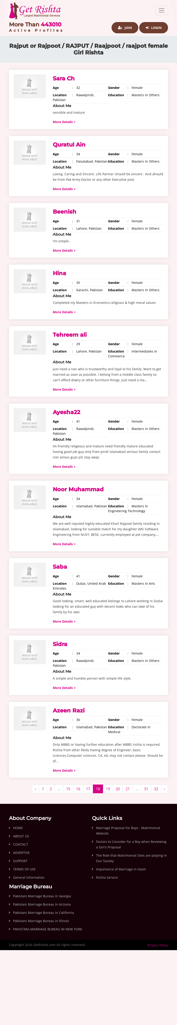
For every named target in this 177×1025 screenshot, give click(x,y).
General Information (28, 877)
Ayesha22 (66, 412)
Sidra (60, 644)
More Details (64, 122)
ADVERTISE (21, 852)
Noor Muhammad (78, 489)
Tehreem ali (70, 334)
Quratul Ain (69, 144)
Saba (60, 566)
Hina (59, 273)
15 (68, 788)
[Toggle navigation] (161, 10)
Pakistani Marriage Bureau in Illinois (41, 921)
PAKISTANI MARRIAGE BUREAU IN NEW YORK (47, 929)
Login (154, 27)
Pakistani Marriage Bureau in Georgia (42, 896)
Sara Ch (64, 78)
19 (108, 788)
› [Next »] (164, 788)
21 (128, 788)
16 (78, 788)
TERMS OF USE (24, 869)
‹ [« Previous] (35, 788)
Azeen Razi (69, 710)
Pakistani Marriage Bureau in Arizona (42, 904)
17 (88, 788)
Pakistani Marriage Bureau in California (43, 912)
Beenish (64, 211)
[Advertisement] (88, 991)
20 (118, 788)
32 (156, 788)
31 (146, 788)
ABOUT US (21, 836)
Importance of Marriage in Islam (121, 869)
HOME (18, 828)
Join (125, 27)
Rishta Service (107, 877)
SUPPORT (20, 861)
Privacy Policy (158, 945)
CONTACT (20, 844)
